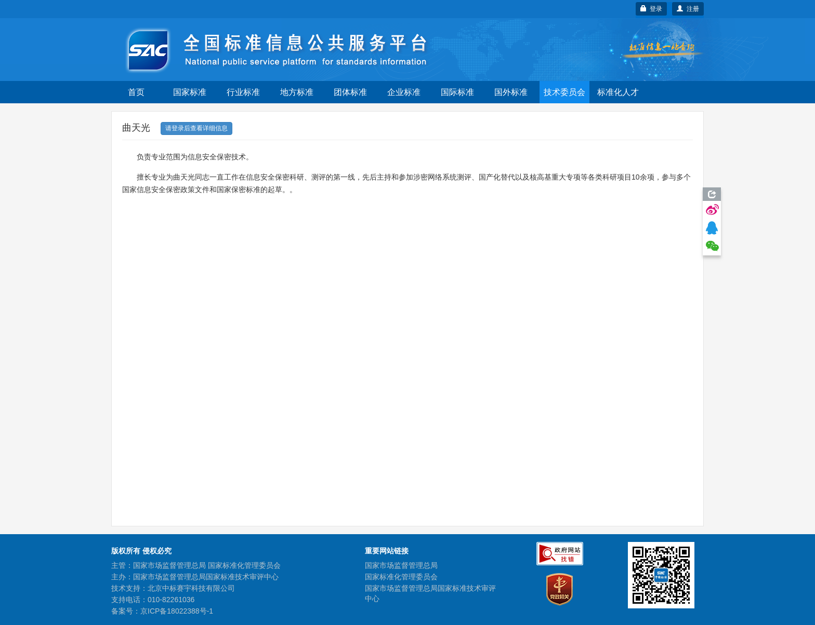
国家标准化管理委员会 (401, 577)
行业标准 (243, 92)
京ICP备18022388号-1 (176, 611)
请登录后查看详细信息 (196, 128)
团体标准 (350, 92)
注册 (688, 8)
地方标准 (296, 92)
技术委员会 (564, 92)
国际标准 (457, 92)
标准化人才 (618, 92)
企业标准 (403, 92)
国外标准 (511, 92)
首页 (136, 92)
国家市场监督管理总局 (401, 565)
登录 (651, 8)
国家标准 (189, 92)
